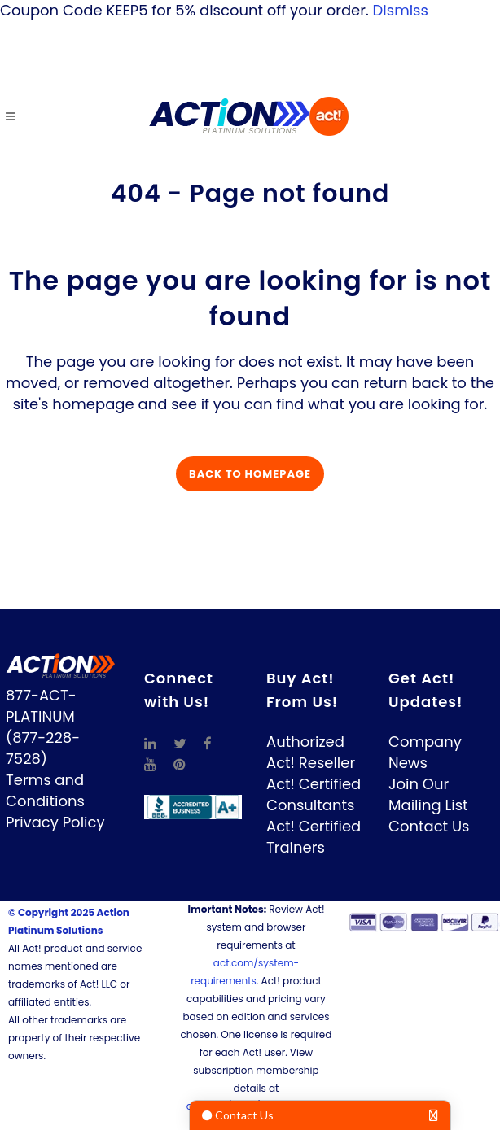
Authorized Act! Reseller (310, 752)
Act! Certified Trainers (313, 836)
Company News (425, 752)
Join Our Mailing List (428, 794)
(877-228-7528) (43, 748)
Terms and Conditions (45, 790)
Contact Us (429, 826)
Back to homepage (250, 474)
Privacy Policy (55, 822)
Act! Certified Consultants (313, 794)
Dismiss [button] (400, 10)
